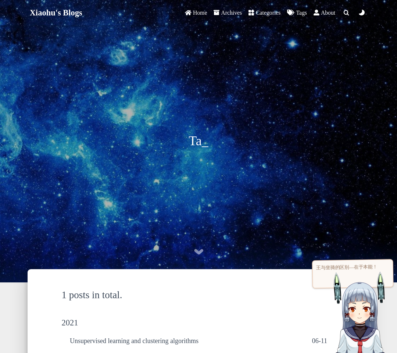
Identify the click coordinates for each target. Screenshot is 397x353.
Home (196, 13)
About (324, 13)
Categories (264, 13)
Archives (228, 13)
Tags (297, 13)
